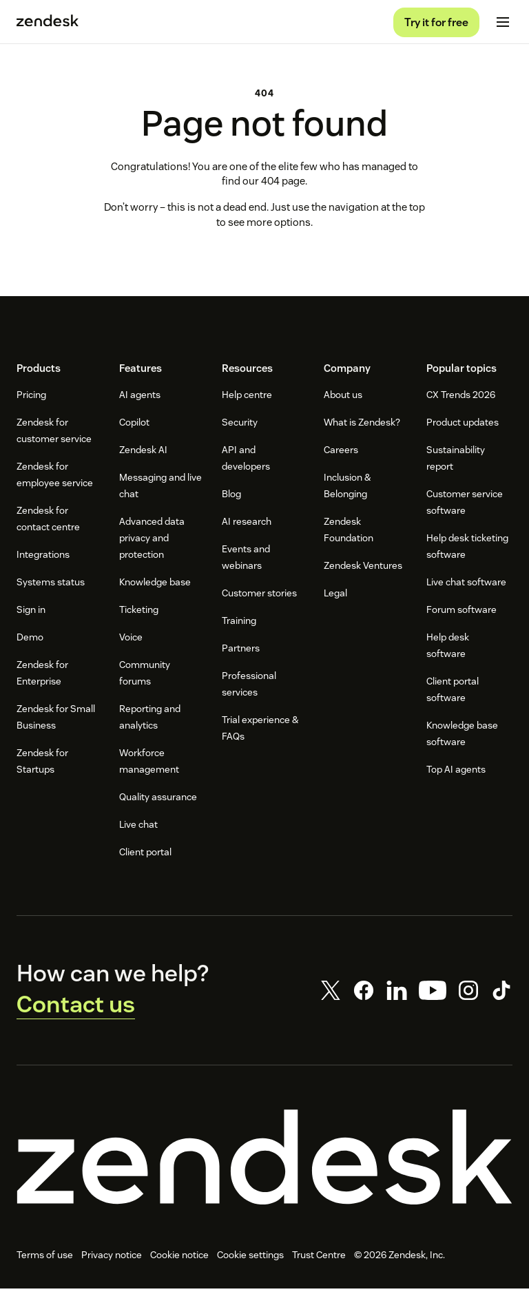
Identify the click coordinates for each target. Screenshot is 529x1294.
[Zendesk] (264, 1161)
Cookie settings (250, 1260)
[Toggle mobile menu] (503, 25)
